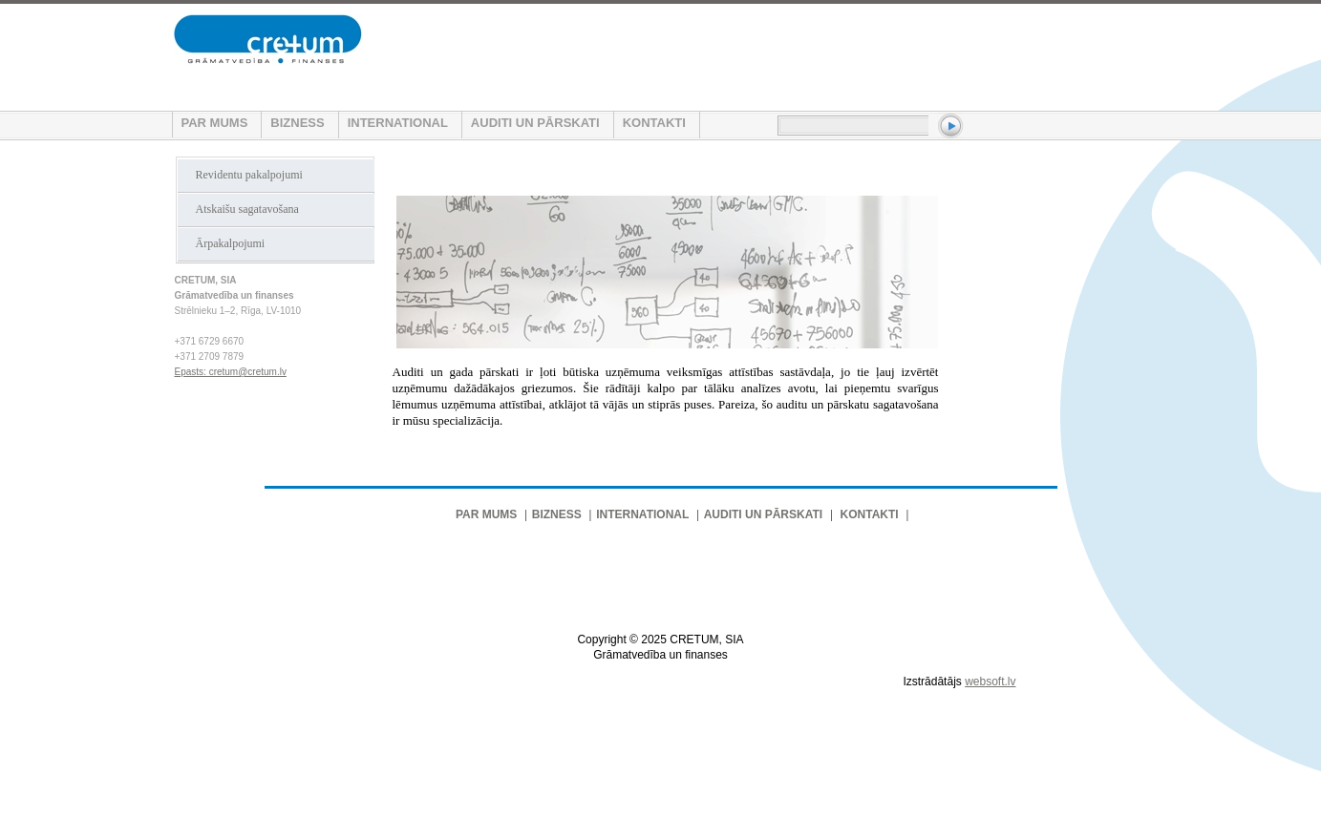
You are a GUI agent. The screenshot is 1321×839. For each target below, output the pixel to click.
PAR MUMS (214, 122)
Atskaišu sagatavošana (247, 209)
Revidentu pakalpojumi (249, 174)
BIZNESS (297, 122)
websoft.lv (990, 681)
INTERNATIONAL (398, 122)
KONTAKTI (654, 122)
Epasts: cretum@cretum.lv (231, 372)
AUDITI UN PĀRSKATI (535, 122)
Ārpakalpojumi (231, 243)
